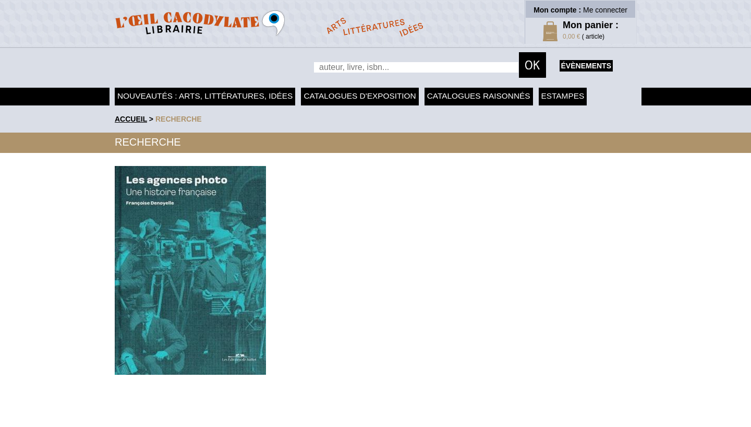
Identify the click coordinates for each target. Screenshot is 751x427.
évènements (586, 66)
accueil (131, 119)
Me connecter (605, 10)
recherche (178, 119)
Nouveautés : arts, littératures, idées (205, 95)
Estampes (563, 95)
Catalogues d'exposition (360, 95)
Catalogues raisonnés (478, 95)
